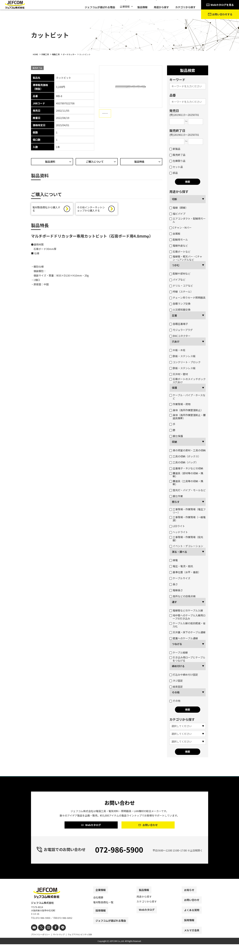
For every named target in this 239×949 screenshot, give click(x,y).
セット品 (176, 166)
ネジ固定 (176, 680)
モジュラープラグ (181, 329)
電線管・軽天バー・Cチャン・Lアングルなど (185, 258)
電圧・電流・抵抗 (181, 566)
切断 (174, 199)
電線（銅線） (178, 207)
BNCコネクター (179, 335)
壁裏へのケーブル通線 (183, 638)
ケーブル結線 (178, 652)
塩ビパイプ (177, 213)
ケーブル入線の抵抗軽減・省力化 (187, 625)
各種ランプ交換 (179, 303)
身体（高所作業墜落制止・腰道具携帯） (187, 416)
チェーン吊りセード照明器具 (187, 297)
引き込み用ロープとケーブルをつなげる (187, 659)
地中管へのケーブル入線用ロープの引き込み (187, 617)
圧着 (174, 315)
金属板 (174, 233)
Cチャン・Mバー (180, 227)
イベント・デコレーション (186, 545)
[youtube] (34, 932)
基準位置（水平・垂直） (185, 572)
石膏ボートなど (179, 251)
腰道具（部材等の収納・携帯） (186, 475)
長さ (173, 584)
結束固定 (176, 686)
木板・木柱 (177, 350)
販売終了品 (177, 154)
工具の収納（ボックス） (185, 456)
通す (174, 602)
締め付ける (178, 666)
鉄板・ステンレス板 (182, 356)
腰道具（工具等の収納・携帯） (186, 482)
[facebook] (53, 932)
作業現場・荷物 (179, 404)
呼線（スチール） (181, 291)
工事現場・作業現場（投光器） (186, 538)
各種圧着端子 (178, 323)
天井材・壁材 (178, 374)
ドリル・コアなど (181, 285)
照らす (176, 502)
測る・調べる (179, 552)
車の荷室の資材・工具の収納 (187, 450)
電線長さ (176, 590)
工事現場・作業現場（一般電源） (187, 519)
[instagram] (46, 932)
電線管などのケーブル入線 (186, 610)
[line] (59, 932)
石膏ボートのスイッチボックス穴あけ (187, 380)
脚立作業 (176, 496)
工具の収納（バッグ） (183, 462)
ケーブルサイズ (179, 578)
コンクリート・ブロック (185, 362)
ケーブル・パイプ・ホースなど (187, 396)
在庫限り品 (177, 160)
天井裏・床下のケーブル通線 (187, 632)
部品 (173, 172)
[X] (40, 932)
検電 (173, 560)
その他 (176, 692)
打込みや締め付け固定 (183, 674)
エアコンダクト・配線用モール (187, 220)
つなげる (177, 644)
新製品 (174, 148)
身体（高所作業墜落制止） (186, 410)
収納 (174, 442)
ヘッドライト (178, 532)
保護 (174, 388)
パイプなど (177, 279)
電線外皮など (178, 245)
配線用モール (178, 239)
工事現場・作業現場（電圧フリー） (187, 511)
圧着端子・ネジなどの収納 (186, 468)
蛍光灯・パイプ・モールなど (187, 490)
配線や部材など (179, 273)
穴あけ (176, 341)
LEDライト (177, 526)
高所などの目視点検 (182, 596)
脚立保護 (176, 436)
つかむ (176, 265)
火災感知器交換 (179, 309)
